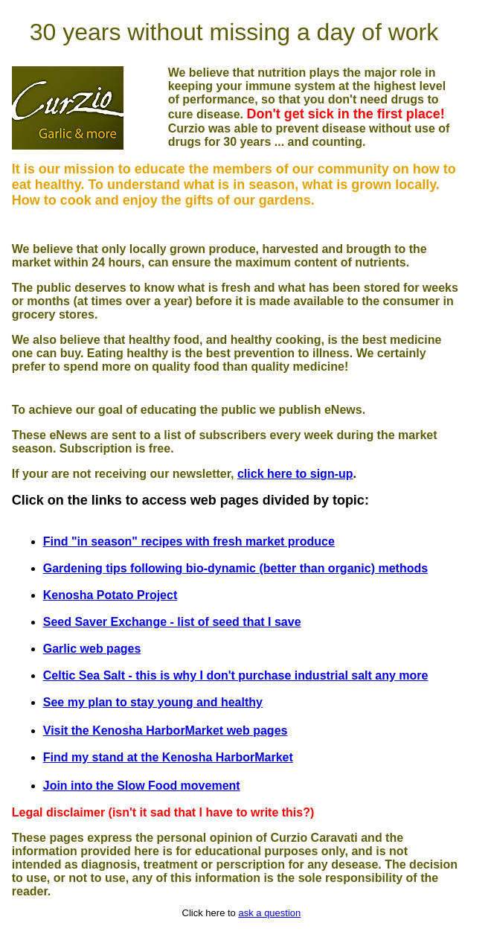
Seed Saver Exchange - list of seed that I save (172, 622)
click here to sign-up (295, 473)
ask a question (269, 912)
